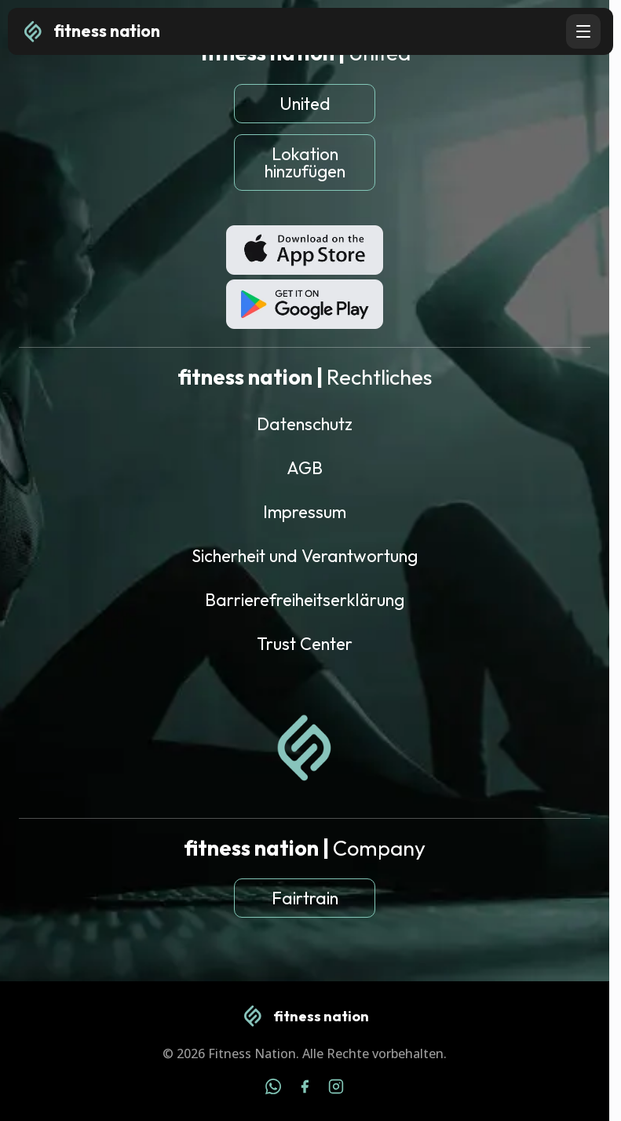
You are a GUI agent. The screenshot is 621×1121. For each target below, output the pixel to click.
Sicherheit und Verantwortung (305, 556)
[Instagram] (336, 1089)
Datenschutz (305, 424)
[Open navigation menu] (583, 31)
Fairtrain (305, 898)
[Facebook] (304, 1089)
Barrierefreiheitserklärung (304, 600)
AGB (305, 468)
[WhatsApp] (273, 1089)
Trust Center (305, 644)
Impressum (304, 512)
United (305, 104)
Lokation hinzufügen (305, 162)
